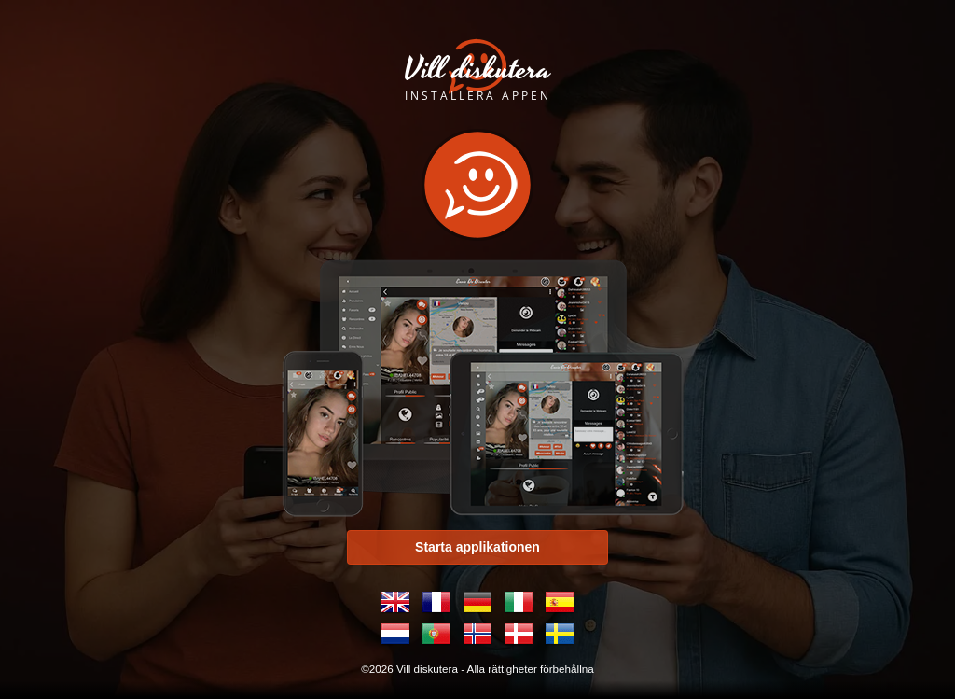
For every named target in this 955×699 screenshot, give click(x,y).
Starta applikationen (477, 546)
